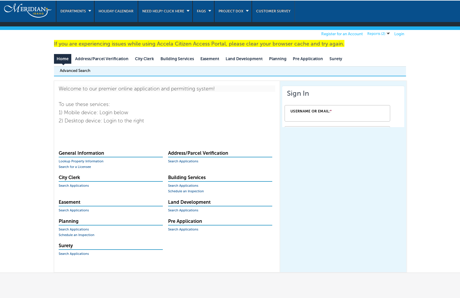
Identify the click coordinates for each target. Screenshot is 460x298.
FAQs (201, 11)
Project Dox (231, 11)
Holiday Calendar (116, 11)
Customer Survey (273, 11)
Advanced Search (75, 70)
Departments (73, 11)
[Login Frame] (343, 106)
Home (63, 58)
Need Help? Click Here (163, 11)
